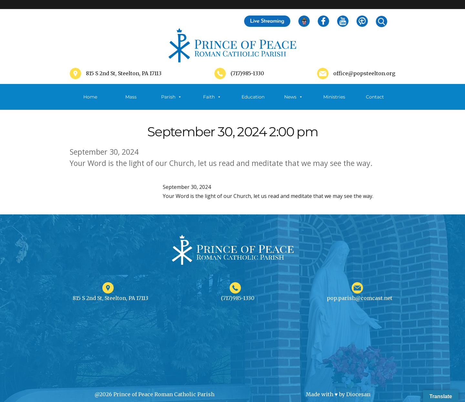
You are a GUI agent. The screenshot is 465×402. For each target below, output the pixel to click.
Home (90, 97)
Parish (171, 97)
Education (253, 97)
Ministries (334, 102)
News (293, 97)
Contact (375, 97)
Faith (212, 97)
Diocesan (358, 394)
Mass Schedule (130, 102)
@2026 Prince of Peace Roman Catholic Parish (154, 394)
